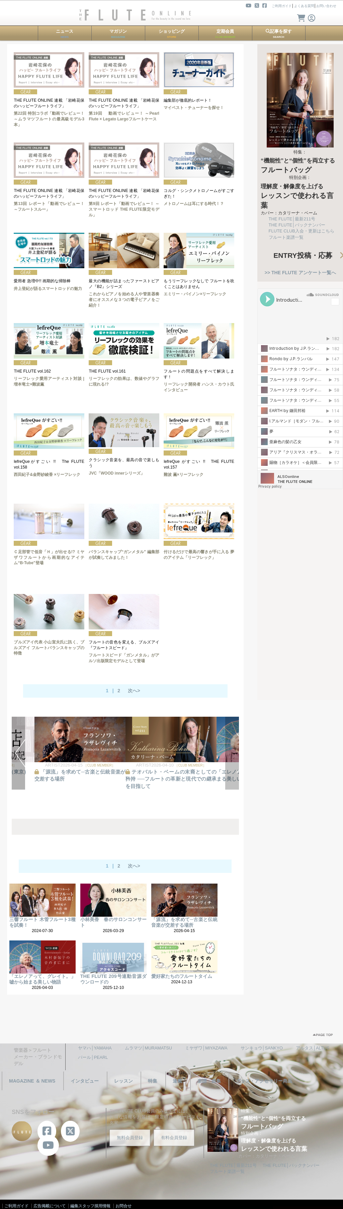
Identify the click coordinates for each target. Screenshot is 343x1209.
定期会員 (225, 33)
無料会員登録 (130, 1137)
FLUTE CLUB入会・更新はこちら (301, 230)
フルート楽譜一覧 (286, 237)
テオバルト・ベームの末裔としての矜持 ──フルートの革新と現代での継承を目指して (171, 779)
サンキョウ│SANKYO (262, 1047)
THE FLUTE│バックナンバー (297, 224)
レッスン (123, 1081)
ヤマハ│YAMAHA (94, 1047)
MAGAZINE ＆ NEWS (32, 1081)
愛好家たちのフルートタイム (181, 976)
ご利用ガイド (282, 6)
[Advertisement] (296, 591)
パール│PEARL (93, 1057)
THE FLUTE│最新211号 (292, 218)
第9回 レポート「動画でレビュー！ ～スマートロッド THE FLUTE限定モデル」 (124, 209)
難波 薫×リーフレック (183, 474)
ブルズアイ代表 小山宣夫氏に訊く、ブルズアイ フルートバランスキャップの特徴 (49, 648)
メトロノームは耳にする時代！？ (194, 203)
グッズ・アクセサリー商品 (264, 1081)
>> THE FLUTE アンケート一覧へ (300, 272)
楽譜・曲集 (209, 1081)
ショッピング (172, 33)
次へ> (134, 690)
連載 (177, 1081)
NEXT (232, 753)
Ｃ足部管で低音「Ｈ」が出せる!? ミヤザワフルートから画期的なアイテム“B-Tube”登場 (49, 557)
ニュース (64, 33)
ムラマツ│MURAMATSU (148, 1047)
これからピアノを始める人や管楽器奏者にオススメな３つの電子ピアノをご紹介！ (124, 300)
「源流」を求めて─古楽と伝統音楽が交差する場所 (184, 922)
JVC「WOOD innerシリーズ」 (117, 473)
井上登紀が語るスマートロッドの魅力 (48, 288)
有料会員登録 (174, 1137)
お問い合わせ (326, 6)
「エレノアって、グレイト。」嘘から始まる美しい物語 (42, 979)
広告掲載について (49, 1206)
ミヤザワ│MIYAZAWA (206, 1047)
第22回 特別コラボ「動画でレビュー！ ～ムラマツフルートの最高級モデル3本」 (49, 119)
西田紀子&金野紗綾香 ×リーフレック (47, 474)
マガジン (118, 33)
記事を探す (279, 33)
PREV (18, 753)
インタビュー (85, 1081)
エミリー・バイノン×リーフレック (195, 294)
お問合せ (123, 1206)
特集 (152, 1081)
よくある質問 (304, 6)
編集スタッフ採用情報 (90, 1206)
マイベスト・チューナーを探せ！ (194, 107)
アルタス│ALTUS (312, 1047)
